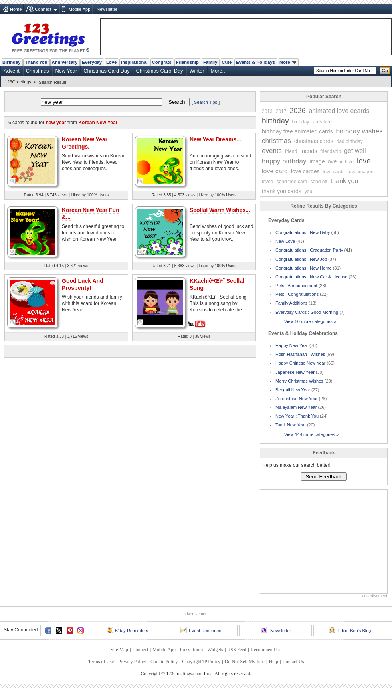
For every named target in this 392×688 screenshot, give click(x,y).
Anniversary (65, 62)
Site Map (119, 649)
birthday (275, 121)
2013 (267, 111)
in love (347, 162)
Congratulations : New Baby (302, 232)
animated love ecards (339, 110)
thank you (344, 181)
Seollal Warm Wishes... (220, 210)
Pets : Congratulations (297, 294)
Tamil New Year (290, 424)
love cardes (305, 171)
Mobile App (79, 9)
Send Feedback (323, 477)
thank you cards (281, 191)
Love (111, 62)
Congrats (162, 62)
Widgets (215, 649)
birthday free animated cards (297, 131)
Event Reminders (201, 630)
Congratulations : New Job (301, 259)
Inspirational (134, 62)
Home (16, 9)
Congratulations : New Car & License (311, 276)
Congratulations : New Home (303, 268)
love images (360, 171)
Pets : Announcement (296, 285)
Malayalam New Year (296, 407)
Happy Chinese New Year (300, 363)
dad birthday (350, 141)
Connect (43, 9)
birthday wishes (359, 131)
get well (355, 150)
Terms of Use (101, 661)
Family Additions (291, 303)
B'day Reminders (127, 630)
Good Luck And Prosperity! (82, 284)
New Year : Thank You (297, 416)
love (364, 161)
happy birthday (284, 161)
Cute (227, 62)
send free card (292, 181)
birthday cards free (312, 122)
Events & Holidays (255, 62)
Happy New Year (291, 345)
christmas (276, 141)
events (272, 151)
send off (318, 181)
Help (273, 661)
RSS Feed (236, 649)
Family (210, 62)
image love (323, 161)
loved (267, 181)
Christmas (37, 71)
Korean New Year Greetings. (84, 143)
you (308, 191)
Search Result (52, 82)
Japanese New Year (295, 372)
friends (308, 151)
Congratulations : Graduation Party (309, 250)
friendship (330, 151)
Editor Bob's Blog (350, 630)
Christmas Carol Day (159, 71)
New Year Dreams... (215, 139)
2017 (281, 111)
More (287, 62)
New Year (66, 71)
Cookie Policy (164, 661)
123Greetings (18, 81)
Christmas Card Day (106, 71)
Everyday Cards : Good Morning (306, 312)
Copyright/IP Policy (201, 661)
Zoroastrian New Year (296, 398)
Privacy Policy (132, 661)
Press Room (191, 649)
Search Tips (205, 102)
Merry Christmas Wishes (299, 381)
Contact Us (293, 661)
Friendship (187, 62)
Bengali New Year (292, 389)
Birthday (11, 62)
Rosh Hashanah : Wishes (300, 354)
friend (291, 151)
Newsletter (107, 9)
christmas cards (313, 141)
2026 (297, 111)
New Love (285, 241)
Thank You (36, 62)
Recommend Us (266, 649)
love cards (334, 171)
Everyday (92, 62)
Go (385, 70)
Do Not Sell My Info (245, 661)
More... (218, 71)
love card (275, 171)
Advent (12, 71)
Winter (196, 71)
